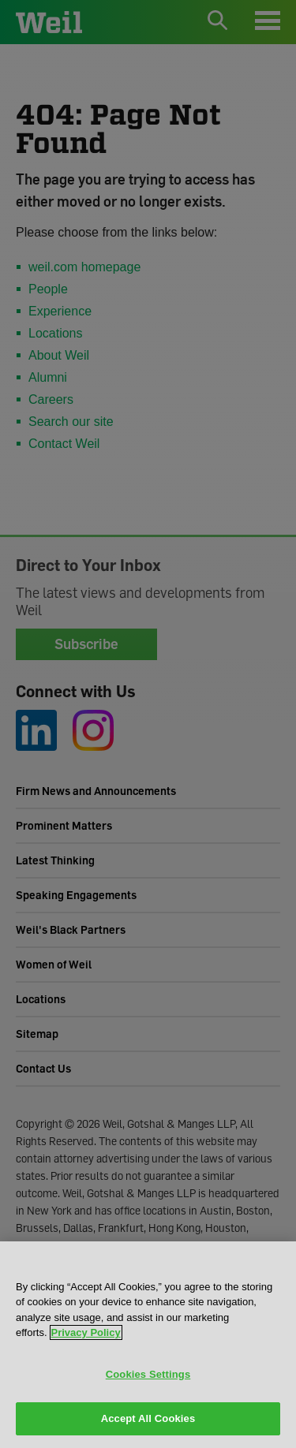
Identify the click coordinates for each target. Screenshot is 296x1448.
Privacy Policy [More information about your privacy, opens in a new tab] (86, 1332)
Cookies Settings (148, 1374)
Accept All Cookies (148, 1418)
